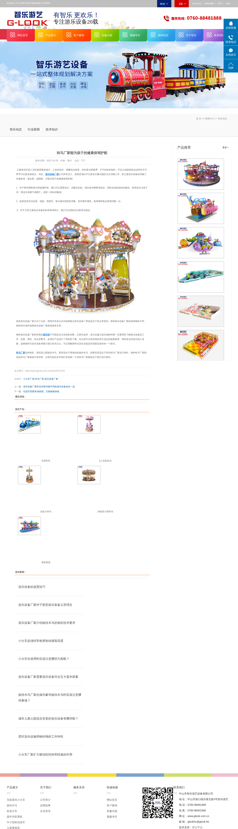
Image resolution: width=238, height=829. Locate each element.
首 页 (198, 118)
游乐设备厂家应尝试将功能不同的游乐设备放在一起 (49, 386)
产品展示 (51, 35)
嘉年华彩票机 (14, 816)
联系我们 (219, 35)
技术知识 (52, 129)
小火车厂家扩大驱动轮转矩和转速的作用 (45, 754)
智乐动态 (222, 118)
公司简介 (45, 799)
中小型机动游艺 (16, 822)
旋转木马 (12, 805)
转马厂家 (39, 379)
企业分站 (196, 3)
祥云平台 (197, 827)
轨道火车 (12, 811)
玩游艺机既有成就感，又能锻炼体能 (41, 391)
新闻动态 (163, 35)
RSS (219, 3)
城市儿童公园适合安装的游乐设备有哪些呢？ (48, 718)
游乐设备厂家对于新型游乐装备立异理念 (45, 604)
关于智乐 (191, 35)
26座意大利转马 (105, 511)
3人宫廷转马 (105, 460)
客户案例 (79, 35)
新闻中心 (209, 118)
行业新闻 (34, 129)
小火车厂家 (28, 379)
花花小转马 (45, 511)
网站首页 (22, 35)
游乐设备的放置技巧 (31, 586)
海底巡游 (45, 562)
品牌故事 (45, 805)
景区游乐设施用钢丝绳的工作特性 (40, 736)
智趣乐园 (107, 35)
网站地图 (209, 3)
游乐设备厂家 (51, 379)
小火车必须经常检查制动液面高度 (40, 640)
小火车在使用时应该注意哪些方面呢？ (43, 658)
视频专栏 (135, 35)
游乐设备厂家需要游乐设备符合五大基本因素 (48, 676)
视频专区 (112, 816)
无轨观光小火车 (16, 799)
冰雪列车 (45, 460)
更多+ (225, 147)
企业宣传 (45, 811)
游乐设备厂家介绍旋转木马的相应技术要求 (46, 622)
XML (228, 3)
